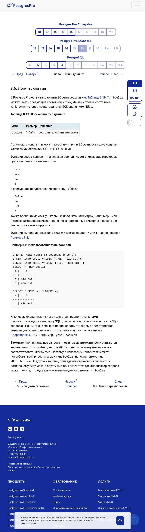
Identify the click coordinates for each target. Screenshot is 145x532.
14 (71, 32)
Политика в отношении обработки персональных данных (34, 469)
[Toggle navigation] (136, 5)
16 (55, 32)
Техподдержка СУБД (110, 490)
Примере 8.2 (19, 235)
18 (39, 32)
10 (102, 32)
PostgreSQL (75, 57)
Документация (61, 490)
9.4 (120, 65)
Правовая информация (20, 464)
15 (63, 32)
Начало (103, 74)
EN (135, 90)
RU (135, 83)
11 (95, 32)
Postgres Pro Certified (21, 496)
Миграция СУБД (108, 496)
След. (115, 74)
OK (120, 520)
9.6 (111, 32)
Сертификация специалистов (70, 508)
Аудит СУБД (105, 502)
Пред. (20, 74)
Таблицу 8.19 (97, 97)
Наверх (31, 74)
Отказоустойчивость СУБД (114, 508)
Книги (56, 502)
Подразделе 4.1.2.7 (24, 333)
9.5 (116, 48)
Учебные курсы (62, 496)
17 (47, 32)
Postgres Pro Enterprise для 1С (26, 508)
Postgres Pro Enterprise (75, 24)
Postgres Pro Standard (75, 41)
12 (87, 32)
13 (79, 32)
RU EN (135, 97)
